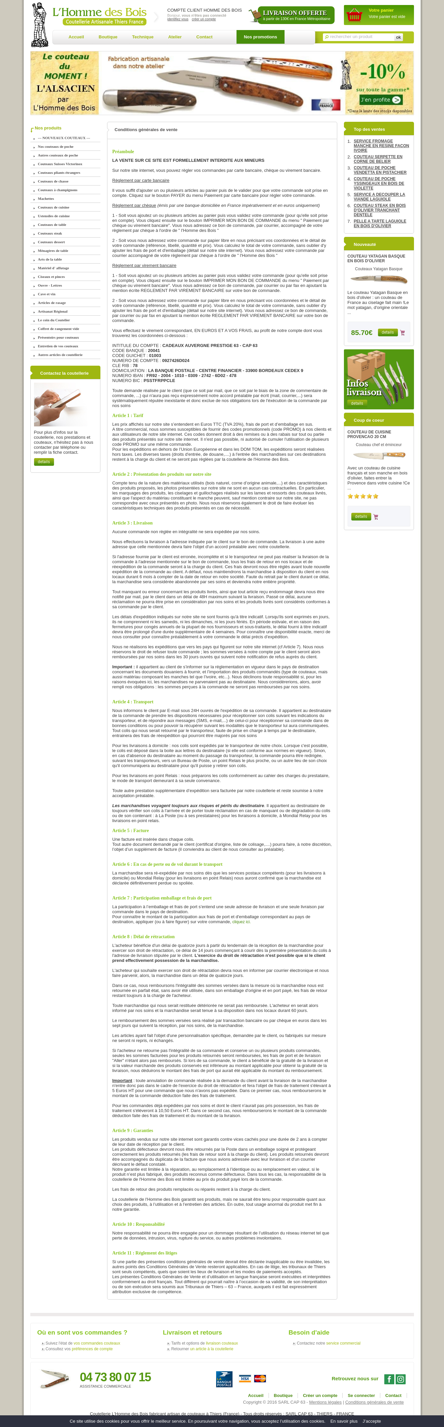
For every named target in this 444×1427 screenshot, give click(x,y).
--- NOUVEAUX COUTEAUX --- (64, 138)
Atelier (174, 36)
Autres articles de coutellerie (60, 355)
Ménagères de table (53, 251)
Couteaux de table (52, 225)
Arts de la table (50, 259)
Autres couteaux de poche (58, 155)
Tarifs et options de (204, 1343)
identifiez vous (177, 19)
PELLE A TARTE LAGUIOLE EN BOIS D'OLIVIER (380, 223)
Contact (204, 36)
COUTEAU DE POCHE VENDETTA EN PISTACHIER (380, 170)
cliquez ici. (241, 922)
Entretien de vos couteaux (58, 346)
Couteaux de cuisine (53, 207)
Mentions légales (325, 1402)
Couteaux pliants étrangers (59, 172)
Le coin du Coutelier (54, 320)
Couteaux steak (50, 233)
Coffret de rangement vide (58, 329)
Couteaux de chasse (53, 181)
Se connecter (361, 1395)
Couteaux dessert (51, 242)
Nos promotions (260, 36)
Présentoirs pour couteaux (58, 337)
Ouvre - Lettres (50, 285)
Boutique (108, 36)
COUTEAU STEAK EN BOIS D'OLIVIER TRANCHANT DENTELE (380, 210)
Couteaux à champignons (58, 190)
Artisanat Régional (53, 311)
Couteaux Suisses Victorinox (60, 164)
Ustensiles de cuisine (54, 216)
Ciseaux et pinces (51, 277)
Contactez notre (329, 1343)
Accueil (76, 36)
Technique (142, 36)
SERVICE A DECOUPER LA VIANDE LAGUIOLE (379, 197)
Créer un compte (320, 1395)
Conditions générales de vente (374, 1402)
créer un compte (204, 19)
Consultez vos (79, 1349)
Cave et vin (47, 294)
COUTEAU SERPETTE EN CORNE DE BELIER (378, 159)
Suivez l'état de (83, 1343)
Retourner (202, 1349)
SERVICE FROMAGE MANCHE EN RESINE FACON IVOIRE (381, 146)
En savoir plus (344, 1421)
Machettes (46, 199)
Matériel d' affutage (53, 268)
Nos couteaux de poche (56, 146)
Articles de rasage (52, 303)
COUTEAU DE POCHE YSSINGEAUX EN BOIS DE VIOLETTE (379, 183)
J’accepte (372, 1421)
